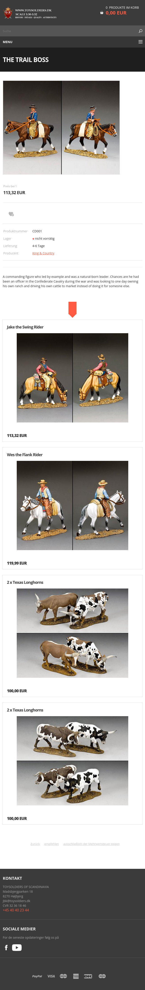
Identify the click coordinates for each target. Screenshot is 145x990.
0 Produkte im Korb (122, 7)
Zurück (35, 844)
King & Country (43, 253)
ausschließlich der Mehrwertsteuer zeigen (91, 844)
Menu (7, 42)
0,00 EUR (116, 12)
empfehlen (51, 844)
